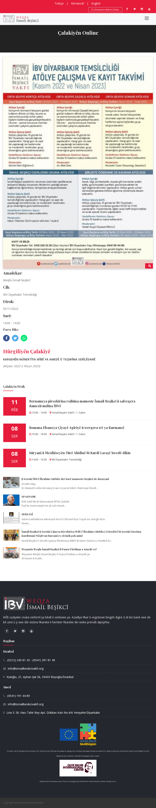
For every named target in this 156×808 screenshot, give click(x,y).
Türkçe (59, 3)
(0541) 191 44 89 (18, 696)
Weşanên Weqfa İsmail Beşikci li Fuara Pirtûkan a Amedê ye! (59, 549)
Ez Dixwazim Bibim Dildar (105, 9)
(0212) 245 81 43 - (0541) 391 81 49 (31, 660)
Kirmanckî (77, 3)
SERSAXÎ (27, 514)
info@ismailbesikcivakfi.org (26, 668)
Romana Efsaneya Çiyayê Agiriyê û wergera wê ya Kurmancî (76, 427)
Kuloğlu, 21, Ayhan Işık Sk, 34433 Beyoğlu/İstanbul (40, 677)
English (96, 3)
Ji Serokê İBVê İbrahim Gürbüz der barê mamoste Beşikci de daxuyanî (65, 479)
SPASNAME (29, 496)
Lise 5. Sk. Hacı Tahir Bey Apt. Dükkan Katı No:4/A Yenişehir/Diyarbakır (53, 713)
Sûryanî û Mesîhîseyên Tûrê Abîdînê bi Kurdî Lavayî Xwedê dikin (80, 453)
